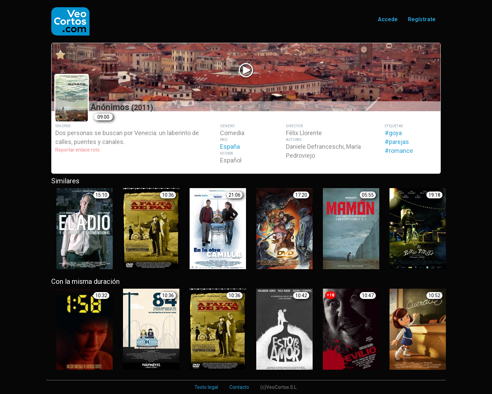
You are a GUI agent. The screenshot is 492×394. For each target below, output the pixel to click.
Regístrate (422, 19)
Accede (388, 19)
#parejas (397, 141)
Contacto (239, 387)
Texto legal (206, 387)
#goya (393, 132)
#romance (399, 150)
